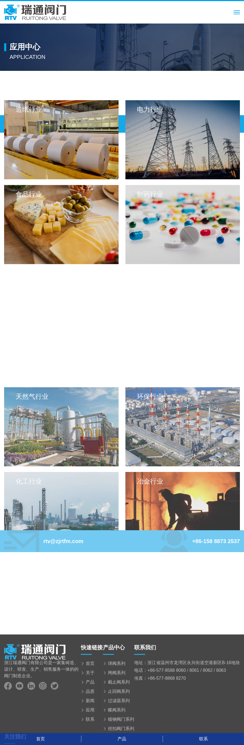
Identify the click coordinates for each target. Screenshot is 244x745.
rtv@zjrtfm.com (43, 541)
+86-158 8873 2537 (200, 541)
